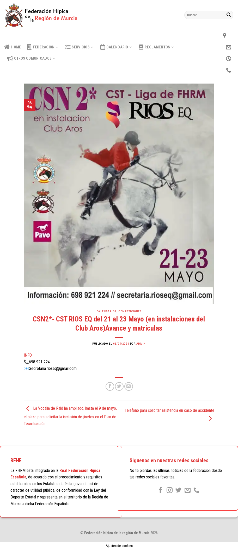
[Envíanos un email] (188, 490)
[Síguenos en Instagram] (170, 490)
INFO (28, 355)
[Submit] (228, 15)
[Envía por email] (128, 386)
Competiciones (130, 311)
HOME (12, 47)
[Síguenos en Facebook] (160, 490)
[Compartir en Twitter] (119, 386)
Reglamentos (156, 47)
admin (141, 343)
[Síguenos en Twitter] (178, 490)
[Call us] (196, 490)
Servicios (79, 47)
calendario (116, 47)
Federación (42, 47)
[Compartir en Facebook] (110, 386)
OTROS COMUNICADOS (31, 58)
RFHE (16, 460)
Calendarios (106, 311)
